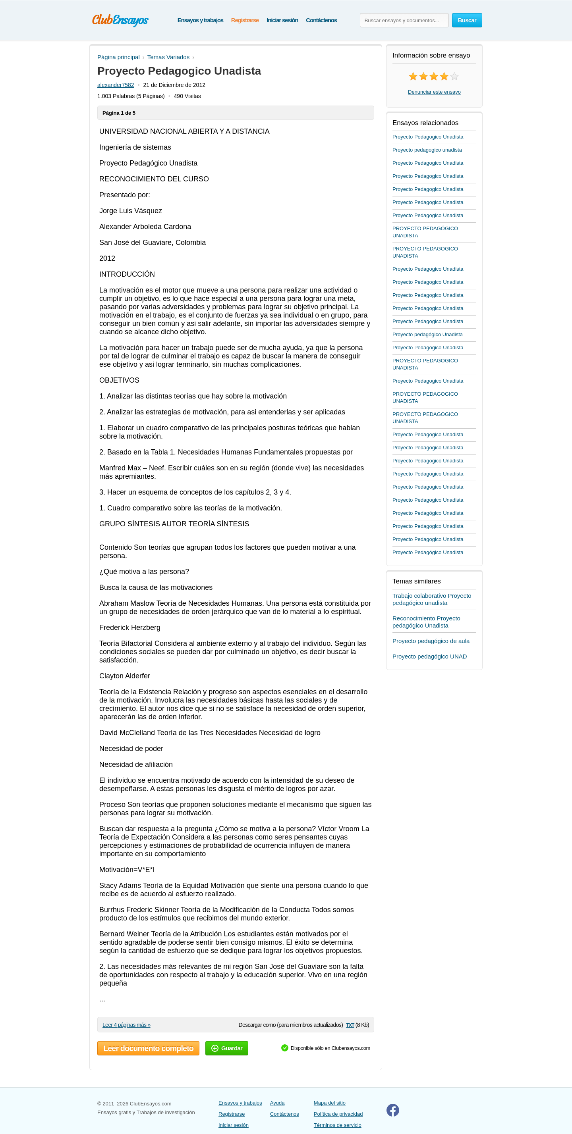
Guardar (226, 1048)
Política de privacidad (338, 1114)
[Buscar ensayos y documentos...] (404, 20)
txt (350, 1024)
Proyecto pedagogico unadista (427, 150)
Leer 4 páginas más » (126, 1025)
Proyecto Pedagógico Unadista (428, 513)
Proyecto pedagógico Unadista (427, 334)
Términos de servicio (337, 1125)
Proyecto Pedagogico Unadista (428, 137)
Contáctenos (321, 20)
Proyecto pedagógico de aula (431, 640)
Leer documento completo (148, 1048)
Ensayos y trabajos (200, 20)
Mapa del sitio (330, 1103)
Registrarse (245, 20)
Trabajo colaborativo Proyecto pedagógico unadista (432, 599)
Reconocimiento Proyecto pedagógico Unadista (426, 622)
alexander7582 (115, 85)
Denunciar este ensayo (434, 92)
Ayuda (277, 1103)
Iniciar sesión (282, 20)
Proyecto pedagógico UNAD (429, 656)
